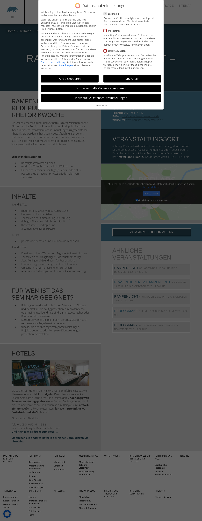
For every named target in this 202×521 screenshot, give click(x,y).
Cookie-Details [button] (101, 104)
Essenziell (112, 12)
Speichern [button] (132, 77)
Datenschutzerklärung (53, 60)
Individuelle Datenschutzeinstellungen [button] (101, 96)
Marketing (112, 28)
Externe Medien (115, 49)
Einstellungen (65, 63)
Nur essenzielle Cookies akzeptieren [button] (101, 86)
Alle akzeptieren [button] (70, 77)
